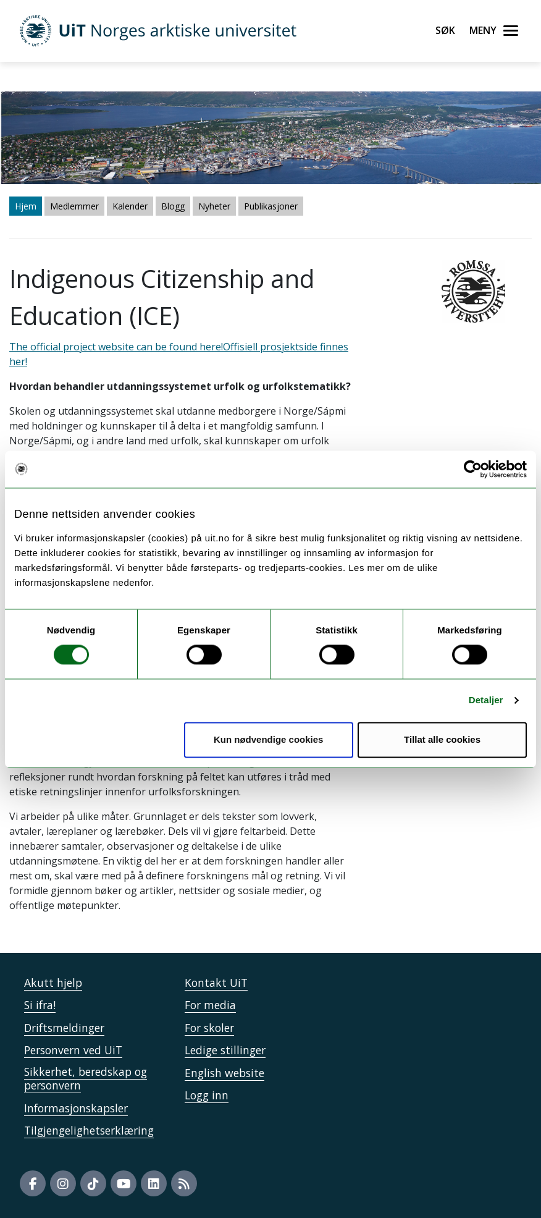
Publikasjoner (271, 206)
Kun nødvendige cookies (269, 739)
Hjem (25, 206)
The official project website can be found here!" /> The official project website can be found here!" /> (270, 609)
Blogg (173, 206)
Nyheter (214, 206)
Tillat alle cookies (442, 739)
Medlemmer (74, 206)
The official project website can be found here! (116, 346)
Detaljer (486, 700)
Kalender (130, 206)
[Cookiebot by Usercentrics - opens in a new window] (473, 469)
